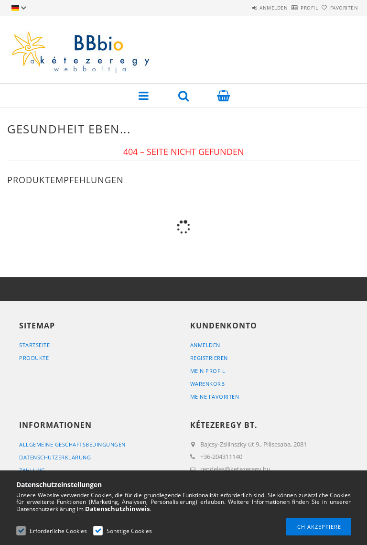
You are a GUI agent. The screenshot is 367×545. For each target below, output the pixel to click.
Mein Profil (208, 370)
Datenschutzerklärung (55, 457)
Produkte (34, 357)
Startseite (34, 345)
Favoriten (339, 7)
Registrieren (209, 357)
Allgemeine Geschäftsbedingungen (72, 444)
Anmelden (247, 7)
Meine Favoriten (214, 396)
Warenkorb (207, 383)
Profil (293, 7)
